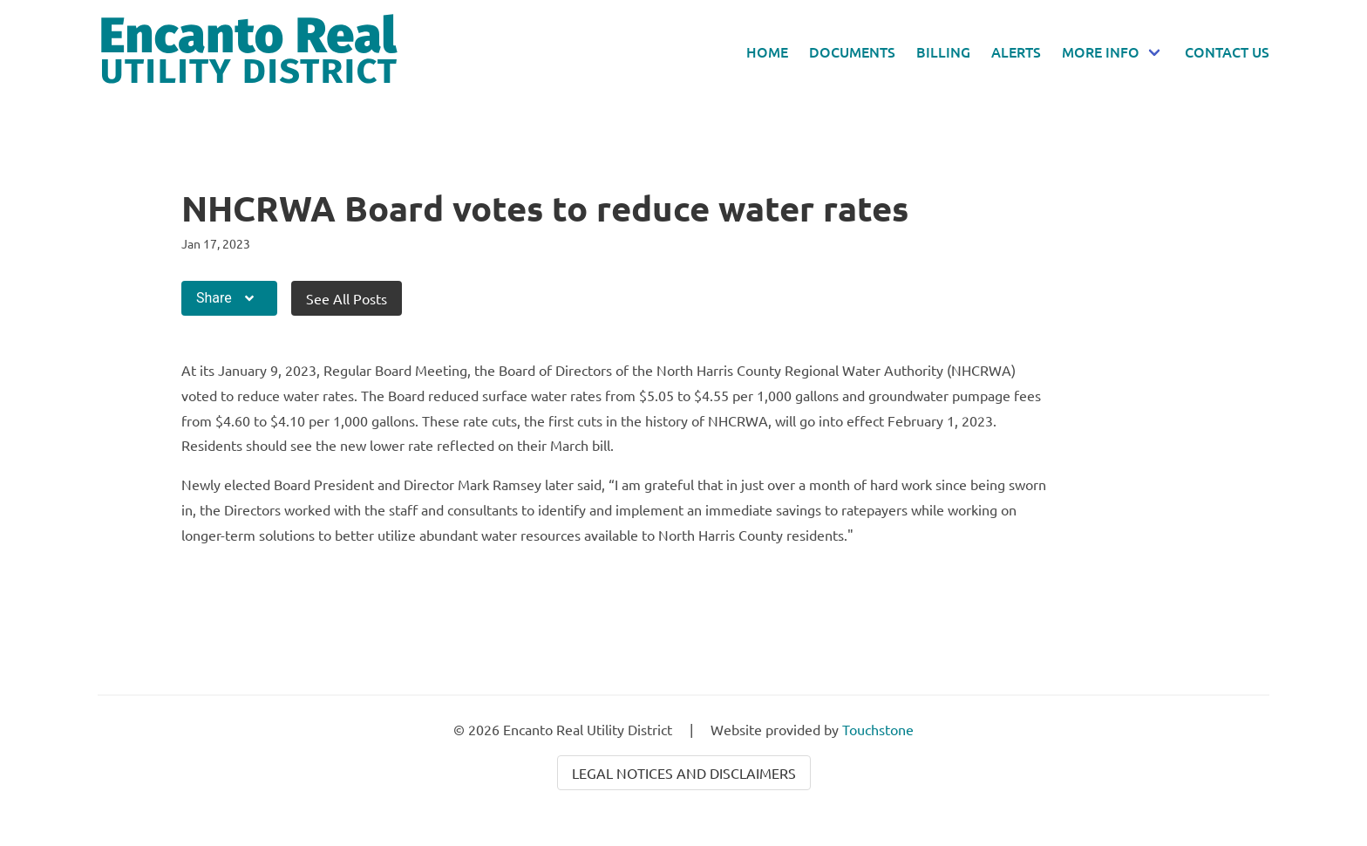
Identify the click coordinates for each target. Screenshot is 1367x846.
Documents (852, 51)
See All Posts (346, 298)
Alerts (1016, 51)
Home (767, 51)
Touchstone (878, 729)
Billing (943, 51)
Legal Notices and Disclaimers (684, 772)
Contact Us (1227, 51)
